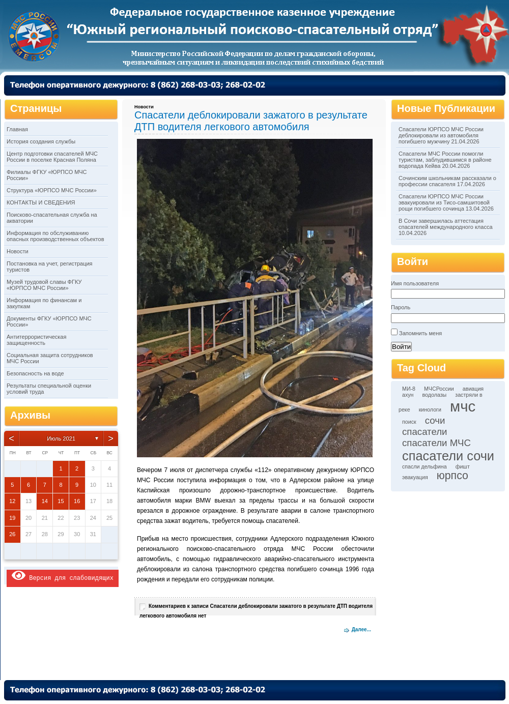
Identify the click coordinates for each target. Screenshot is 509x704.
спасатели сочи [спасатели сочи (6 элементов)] (448, 456)
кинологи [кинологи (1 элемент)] (430, 409)
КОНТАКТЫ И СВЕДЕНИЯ (41, 202)
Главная (17, 129)
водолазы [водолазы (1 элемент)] (434, 395)
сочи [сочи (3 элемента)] (435, 420)
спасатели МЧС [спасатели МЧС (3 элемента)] (436, 442)
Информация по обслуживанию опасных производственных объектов (55, 236)
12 (12, 501)
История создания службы (41, 141)
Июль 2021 (61, 438)
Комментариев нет (256, 611)
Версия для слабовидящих (63, 575)
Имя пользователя (415, 283)
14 (45, 501)
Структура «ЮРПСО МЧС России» (52, 190)
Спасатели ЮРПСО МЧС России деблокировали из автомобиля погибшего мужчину (441, 135)
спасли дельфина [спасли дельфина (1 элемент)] (424, 466)
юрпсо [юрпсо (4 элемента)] (452, 476)
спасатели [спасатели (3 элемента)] (424, 431)
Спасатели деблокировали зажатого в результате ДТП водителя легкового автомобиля (250, 120)
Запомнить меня (420, 333)
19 (12, 518)
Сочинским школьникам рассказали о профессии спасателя (447, 181)
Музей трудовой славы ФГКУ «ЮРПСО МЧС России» (44, 285)
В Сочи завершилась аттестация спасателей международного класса (446, 224)
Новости (18, 251)
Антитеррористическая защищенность (36, 340)
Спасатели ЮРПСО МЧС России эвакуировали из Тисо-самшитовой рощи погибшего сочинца (444, 202)
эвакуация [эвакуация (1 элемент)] (415, 477)
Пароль (400, 307)
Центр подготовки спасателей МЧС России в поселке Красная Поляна (52, 157)
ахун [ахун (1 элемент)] (407, 395)
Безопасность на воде (35, 373)
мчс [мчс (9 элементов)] (462, 406)
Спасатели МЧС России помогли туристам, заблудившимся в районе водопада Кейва (445, 160)
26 (12, 534)
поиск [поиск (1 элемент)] (409, 422)
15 (61, 501)
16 (77, 501)
